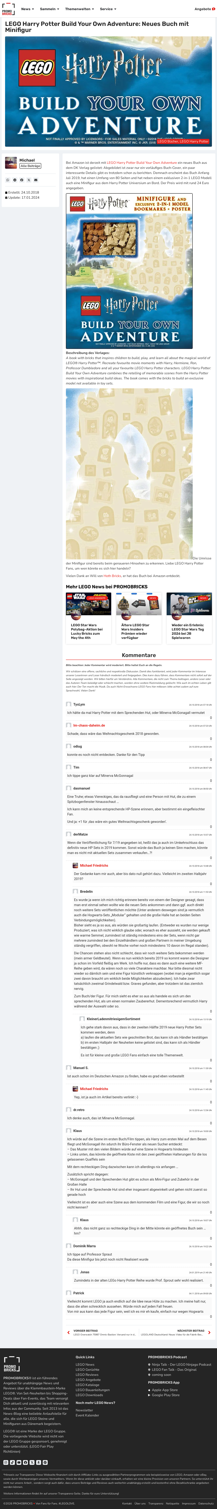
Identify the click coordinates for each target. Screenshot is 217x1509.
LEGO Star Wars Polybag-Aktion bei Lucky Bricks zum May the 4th (87, 631)
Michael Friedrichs (94, 865)
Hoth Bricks (112, 576)
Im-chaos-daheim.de (89, 725)
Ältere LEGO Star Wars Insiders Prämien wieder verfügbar (135, 631)
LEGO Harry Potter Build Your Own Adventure (142, 162)
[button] (7, 180)
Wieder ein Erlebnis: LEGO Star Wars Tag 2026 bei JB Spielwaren (188, 631)
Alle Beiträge (31, 166)
